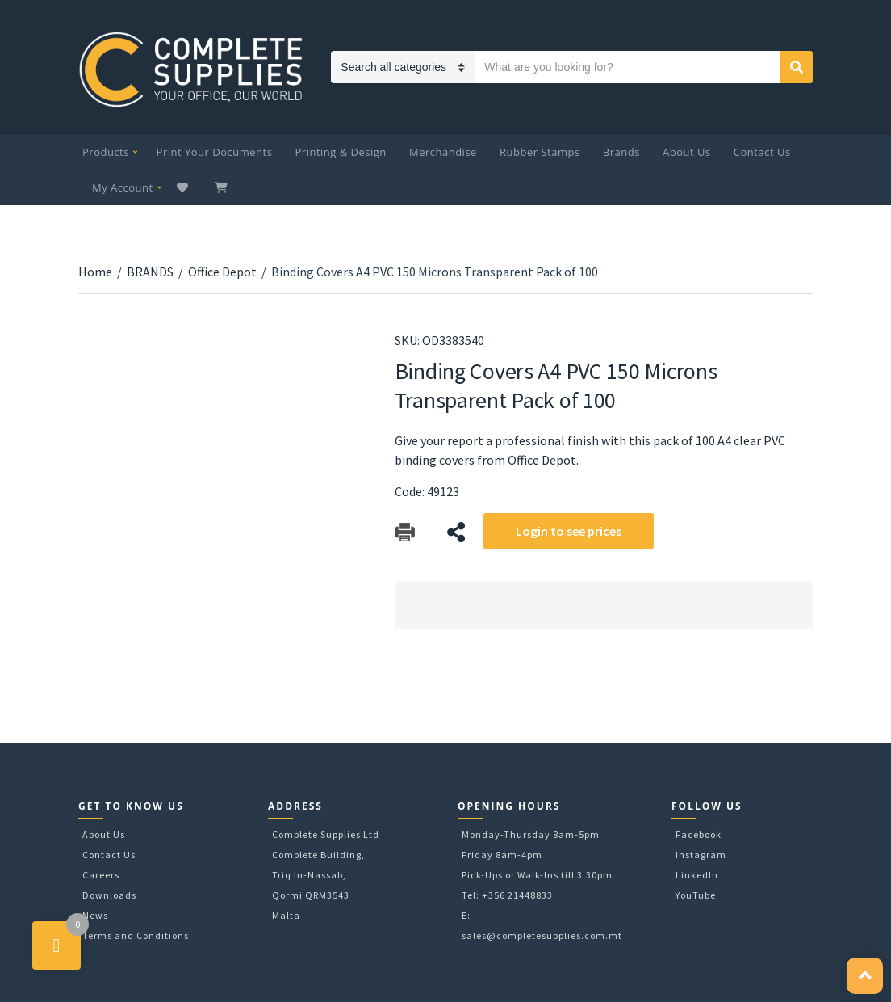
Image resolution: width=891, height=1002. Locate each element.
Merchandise (443, 152)
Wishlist (184, 187)
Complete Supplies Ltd (325, 834)
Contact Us (762, 152)
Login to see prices (568, 531)
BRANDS (150, 271)
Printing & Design (341, 152)
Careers (100, 875)
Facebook (699, 834)
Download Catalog (405, 532)
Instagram (701, 854)
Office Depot (222, 271)
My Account (122, 187)
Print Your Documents (215, 152)
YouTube (696, 895)
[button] (865, 976)
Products (105, 152)
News (95, 915)
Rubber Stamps (540, 152)
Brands (621, 152)
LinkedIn (697, 875)
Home (95, 271)
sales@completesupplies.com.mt (542, 935)
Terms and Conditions (135, 935)
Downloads (109, 895)
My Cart (223, 187)
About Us (687, 152)
